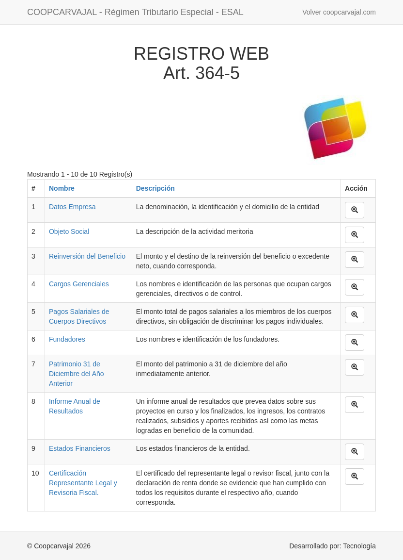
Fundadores (67, 339)
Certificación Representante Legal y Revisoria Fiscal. (83, 482)
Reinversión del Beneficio (87, 256)
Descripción (155, 188)
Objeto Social (69, 231)
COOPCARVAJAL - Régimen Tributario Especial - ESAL (135, 12)
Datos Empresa (72, 207)
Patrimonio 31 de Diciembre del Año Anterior (76, 373)
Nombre (62, 188)
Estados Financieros (79, 448)
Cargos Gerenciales (79, 284)
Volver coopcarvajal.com (339, 12)
